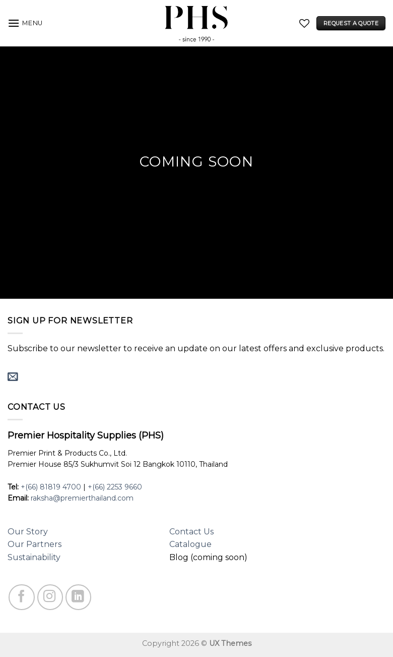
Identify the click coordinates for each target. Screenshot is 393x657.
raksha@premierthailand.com (82, 498)
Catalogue (190, 544)
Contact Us (191, 531)
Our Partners (34, 544)
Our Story (28, 531)
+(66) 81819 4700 (51, 486)
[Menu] (25, 23)
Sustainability (34, 557)
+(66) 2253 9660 (115, 486)
